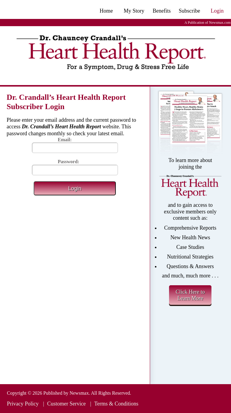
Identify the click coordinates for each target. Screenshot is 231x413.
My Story (134, 11)
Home (106, 11)
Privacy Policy (23, 404)
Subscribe (189, 11)
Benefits (162, 11)
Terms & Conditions (116, 404)
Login (217, 11)
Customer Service (66, 404)
